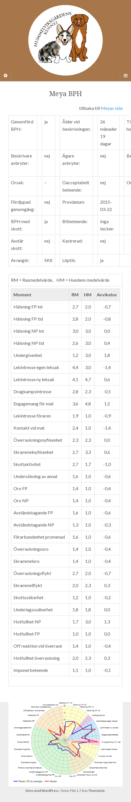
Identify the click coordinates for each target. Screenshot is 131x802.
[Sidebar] (5, 75)
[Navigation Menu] (125, 75)
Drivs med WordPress (42, 790)
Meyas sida (112, 108)
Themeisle (96, 790)
